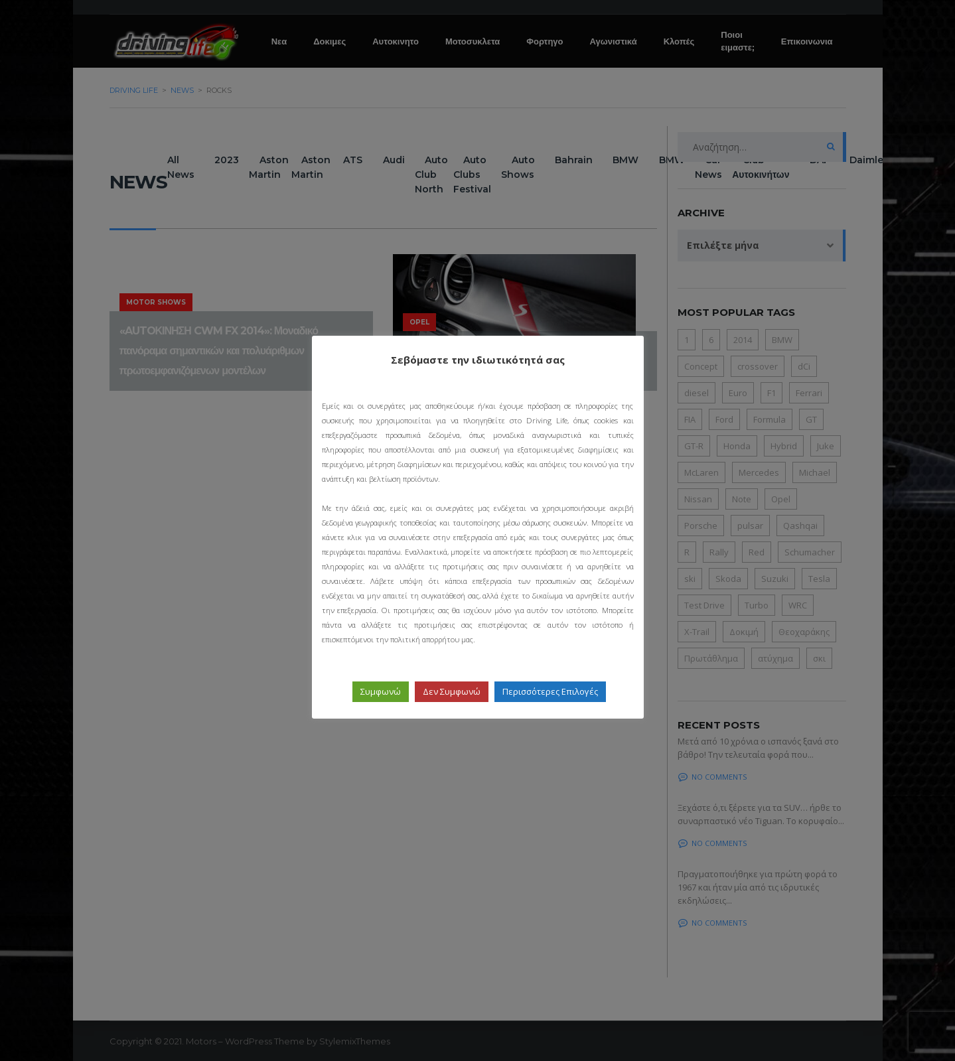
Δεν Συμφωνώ (451, 691)
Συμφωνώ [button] (380, 691)
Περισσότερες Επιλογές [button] (550, 691)
